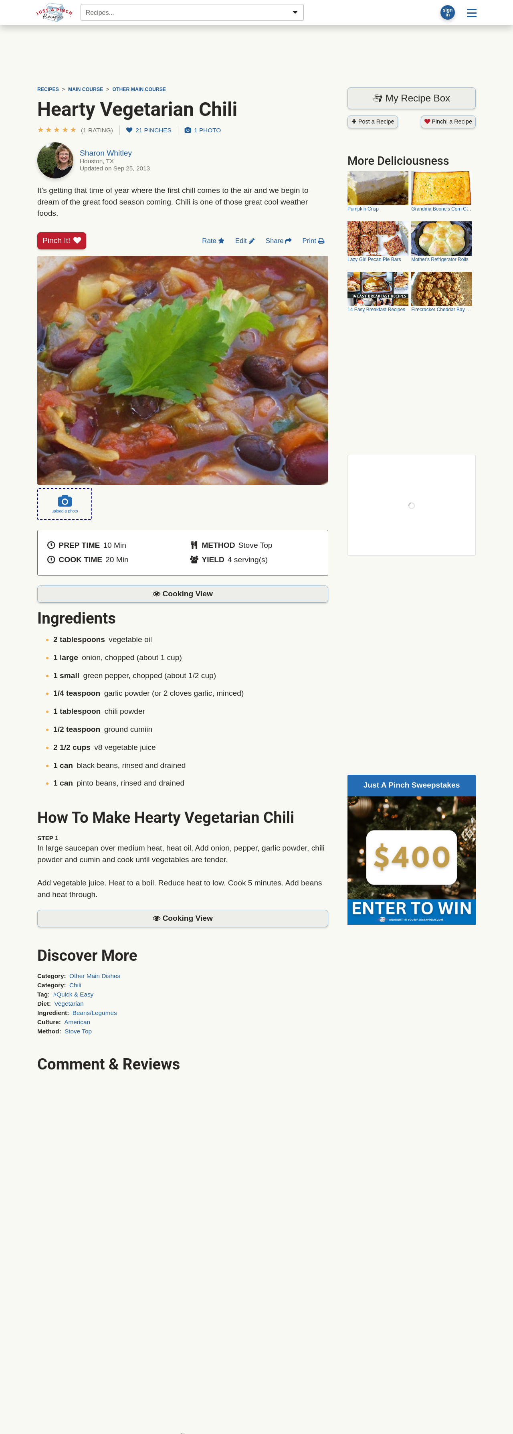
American (77, 1022)
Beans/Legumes (95, 1012)
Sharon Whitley (106, 153)
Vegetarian (68, 1003)
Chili (75, 985)
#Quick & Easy (73, 994)
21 (149, 130)
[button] (75, 130)
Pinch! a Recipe (448, 121)
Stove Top (78, 1031)
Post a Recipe (372, 121)
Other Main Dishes (94, 975)
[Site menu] (471, 12)
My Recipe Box (411, 98)
